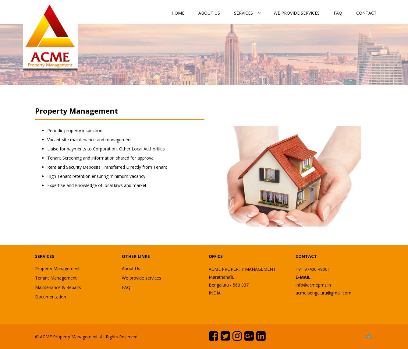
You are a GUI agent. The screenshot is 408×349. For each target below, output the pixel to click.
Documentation (50, 297)
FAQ (338, 13)
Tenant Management (56, 278)
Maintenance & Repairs (58, 287)
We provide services (297, 13)
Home (178, 13)
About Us (209, 13)
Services (243, 13)
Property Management (57, 268)
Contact (366, 13)
